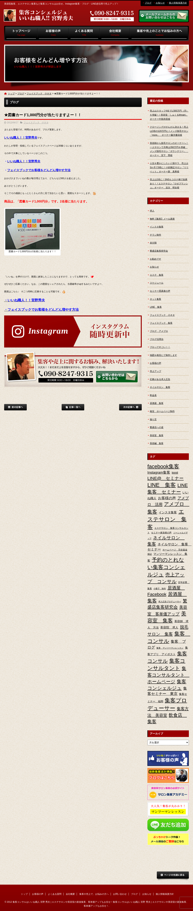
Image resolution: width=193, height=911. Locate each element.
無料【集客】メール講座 (162, 219)
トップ (21, 33)
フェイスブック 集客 (161, 323)
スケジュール (156, 283)
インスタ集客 (156, 226)
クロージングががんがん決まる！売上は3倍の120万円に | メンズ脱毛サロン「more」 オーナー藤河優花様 (169, 131)
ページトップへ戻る (173, 876)
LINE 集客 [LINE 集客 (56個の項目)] (161, 485)
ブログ (148, 3)
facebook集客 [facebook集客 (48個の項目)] (163, 466)
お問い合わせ (120, 894)
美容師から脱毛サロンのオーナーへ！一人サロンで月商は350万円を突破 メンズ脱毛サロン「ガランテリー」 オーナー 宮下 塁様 (169, 149)
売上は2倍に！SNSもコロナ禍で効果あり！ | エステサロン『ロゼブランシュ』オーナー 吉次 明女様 (169, 183)
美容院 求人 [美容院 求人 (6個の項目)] (169, 627)
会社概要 (115, 33)
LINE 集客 (156, 307)
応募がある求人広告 (160, 379)
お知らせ (160, 3)
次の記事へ (130, 407)
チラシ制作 (155, 235)
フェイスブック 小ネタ (39, 93)
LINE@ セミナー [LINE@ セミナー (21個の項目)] (165, 478)
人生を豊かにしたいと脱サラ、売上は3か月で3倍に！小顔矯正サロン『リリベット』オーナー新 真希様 (169, 167)
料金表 (153, 395)
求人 (152, 210)
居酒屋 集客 (156, 403)
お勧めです (155, 259)
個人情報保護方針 (178, 3)
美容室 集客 (156, 435)
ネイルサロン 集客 (160, 387)
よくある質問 (84, 33)
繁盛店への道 (156, 427)
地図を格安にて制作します (163, 355)
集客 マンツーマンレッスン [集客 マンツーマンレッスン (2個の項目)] (169, 648)
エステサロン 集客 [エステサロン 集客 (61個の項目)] (167, 519)
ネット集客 (155, 299)
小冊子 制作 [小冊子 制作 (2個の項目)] (159, 588)
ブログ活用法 (156, 339)
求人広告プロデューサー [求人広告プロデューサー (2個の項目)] (169, 601)
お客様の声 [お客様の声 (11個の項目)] (167, 498)
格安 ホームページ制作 (162, 411)
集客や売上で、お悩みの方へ (159, 33)
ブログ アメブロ (159, 331)
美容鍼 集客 (156, 443)
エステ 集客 (156, 275)
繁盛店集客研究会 (159, 251)
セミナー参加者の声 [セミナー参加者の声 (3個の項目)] (161, 532)
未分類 (153, 242)
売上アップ (155, 371)
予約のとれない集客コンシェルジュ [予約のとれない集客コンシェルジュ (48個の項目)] (166, 567)
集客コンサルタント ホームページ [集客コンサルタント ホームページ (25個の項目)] (168, 675)
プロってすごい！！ (160, 347)
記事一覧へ (73, 407)
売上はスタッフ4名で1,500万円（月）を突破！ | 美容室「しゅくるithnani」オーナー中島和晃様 (169, 114)
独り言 (153, 419)
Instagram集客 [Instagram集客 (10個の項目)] (158, 472)
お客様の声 (53, 33)
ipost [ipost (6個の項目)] (175, 472)
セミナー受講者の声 (160, 291)
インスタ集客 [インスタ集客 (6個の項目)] (168, 512)
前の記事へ (15, 407)
